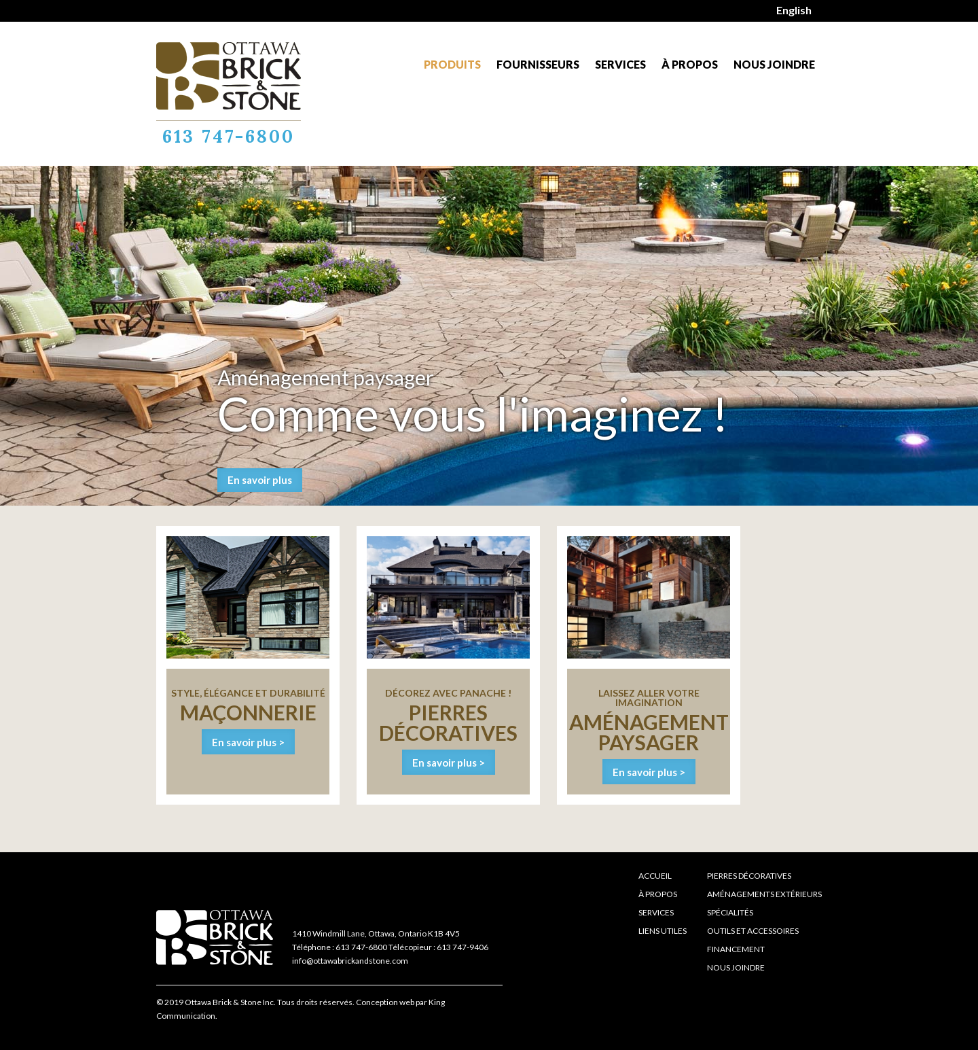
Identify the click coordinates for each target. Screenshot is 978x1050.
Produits (452, 64)
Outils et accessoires (753, 931)
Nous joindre (774, 64)
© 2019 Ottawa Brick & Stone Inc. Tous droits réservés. (255, 1002)
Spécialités (730, 912)
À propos (690, 64)
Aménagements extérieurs (764, 894)
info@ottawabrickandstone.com (350, 961)
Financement (736, 949)
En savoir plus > (248, 742)
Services (620, 64)
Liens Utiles (662, 931)
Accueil (655, 876)
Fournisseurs (537, 64)
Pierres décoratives (749, 876)
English (794, 9)
